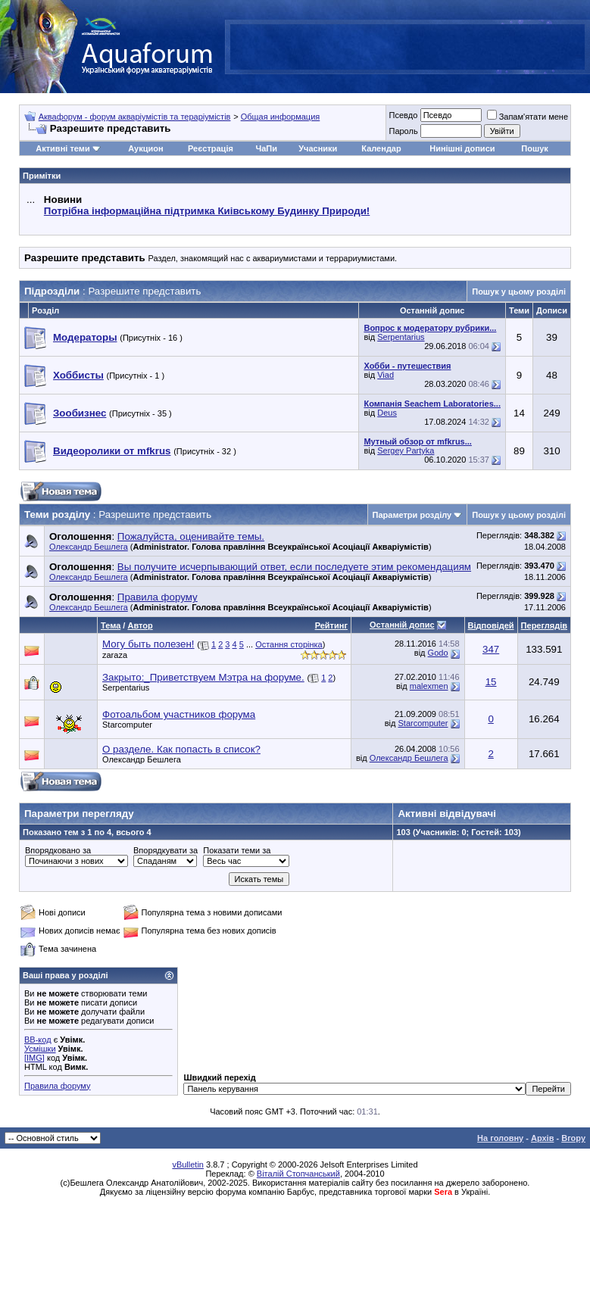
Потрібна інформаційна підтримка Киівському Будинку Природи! (207, 211)
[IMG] (34, 1057)
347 (490, 649)
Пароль (403, 131)
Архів (542, 1138)
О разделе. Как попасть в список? (181, 749)
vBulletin (188, 1164)
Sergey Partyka (405, 450)
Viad (385, 374)
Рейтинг (331, 625)
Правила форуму (57, 1085)
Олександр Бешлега (88, 546)
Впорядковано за (58, 850)
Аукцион (145, 148)
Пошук (534, 148)
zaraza (114, 654)
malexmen (429, 686)
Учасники (317, 148)
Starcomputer (127, 724)
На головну (500, 1138)
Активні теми (62, 148)
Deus (387, 412)
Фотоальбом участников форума (178, 714)
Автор (139, 625)
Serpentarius (400, 336)
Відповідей (491, 625)
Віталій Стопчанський (298, 1173)
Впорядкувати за (165, 850)
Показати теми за (236, 850)
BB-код (38, 1039)
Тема (110, 625)
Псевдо (403, 115)
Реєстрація (210, 148)
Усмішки (40, 1048)
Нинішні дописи (462, 148)
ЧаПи (266, 148)
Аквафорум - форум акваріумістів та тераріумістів (135, 116)
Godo (438, 652)
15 (491, 681)
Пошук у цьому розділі (519, 291)
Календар (381, 148)
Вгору (573, 1138)
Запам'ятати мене (527, 116)
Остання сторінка (289, 644)
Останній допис (402, 624)
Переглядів (544, 625)
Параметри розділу (412, 514)
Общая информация (280, 116)
